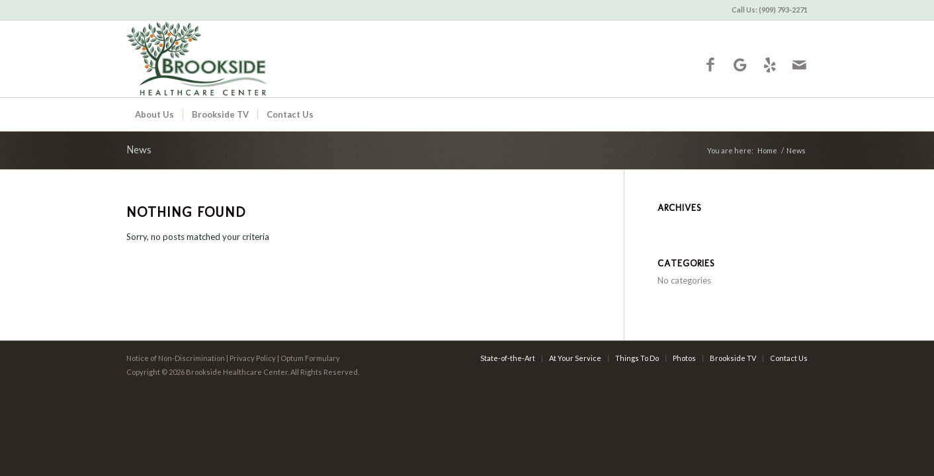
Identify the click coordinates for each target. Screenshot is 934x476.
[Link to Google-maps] (740, 64)
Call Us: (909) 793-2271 (770, 9)
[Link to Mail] (799, 64)
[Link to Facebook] (710, 64)
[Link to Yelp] (770, 64)
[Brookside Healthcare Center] (246, 58)
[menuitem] (766, 10)
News (138, 149)
